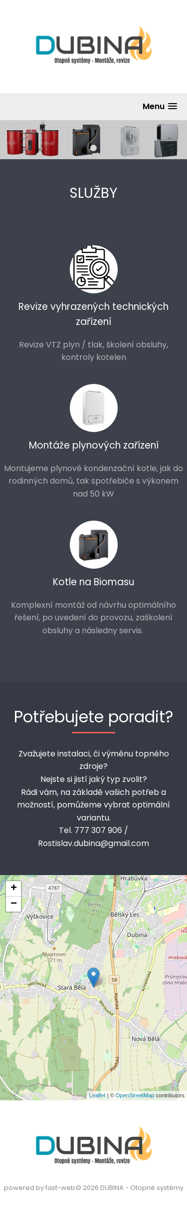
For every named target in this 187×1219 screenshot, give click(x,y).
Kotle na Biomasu (93, 582)
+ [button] (13, 888)
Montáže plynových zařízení (94, 445)
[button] (160, 106)
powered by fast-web (39, 1187)
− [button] (13, 904)
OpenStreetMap (135, 1095)
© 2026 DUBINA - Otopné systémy (130, 1187)
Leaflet (97, 1095)
